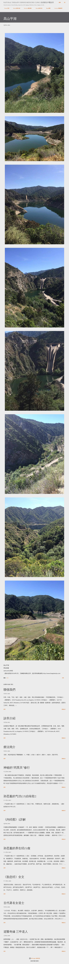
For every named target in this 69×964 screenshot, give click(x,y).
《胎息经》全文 (14, 877)
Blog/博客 (47, 8)
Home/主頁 (6, 8)
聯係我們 (9, 690)
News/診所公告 (38, 8)
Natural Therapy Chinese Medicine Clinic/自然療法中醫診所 (29, 2)
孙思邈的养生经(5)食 (17, 848)
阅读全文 (63, 709)
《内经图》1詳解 (15, 819)
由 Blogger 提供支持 (34, 958)
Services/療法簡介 (27, 8)
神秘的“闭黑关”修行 (17, 767)
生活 (7, 677)
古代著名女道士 (14, 903)
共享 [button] (63, 677)
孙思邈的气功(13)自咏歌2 (20, 796)
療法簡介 (9, 747)
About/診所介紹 (15, 8)
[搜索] (60, 2)
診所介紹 (9, 718)
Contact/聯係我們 (57, 8)
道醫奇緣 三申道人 (16, 932)
